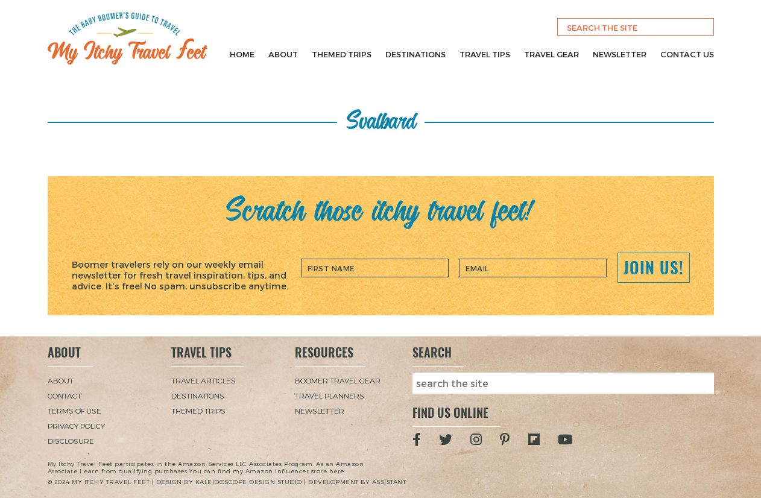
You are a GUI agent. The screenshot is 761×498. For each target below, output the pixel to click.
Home (242, 54)
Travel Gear (551, 54)
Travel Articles (203, 380)
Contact (64, 395)
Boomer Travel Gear (337, 380)
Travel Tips (484, 54)
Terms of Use (74, 410)
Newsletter (619, 54)
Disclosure (71, 441)
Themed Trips (341, 54)
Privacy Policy (76, 425)
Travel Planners (329, 395)
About (283, 54)
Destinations (415, 54)
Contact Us (687, 54)
